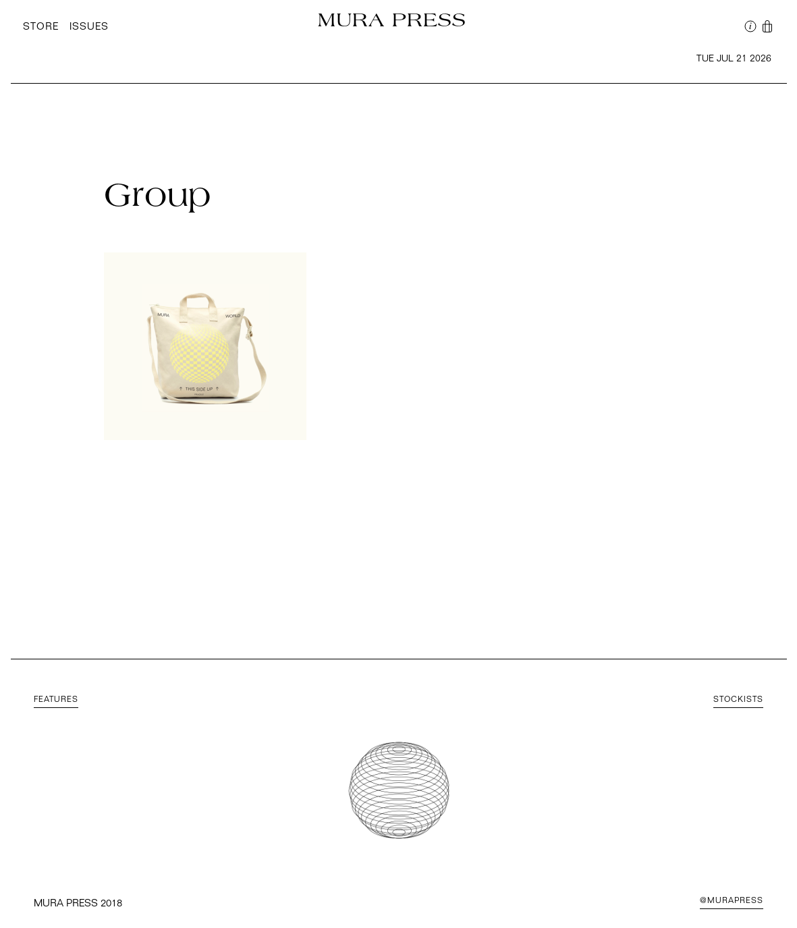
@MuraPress (731, 901)
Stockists (738, 700)
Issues (89, 27)
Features (56, 700)
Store (41, 27)
